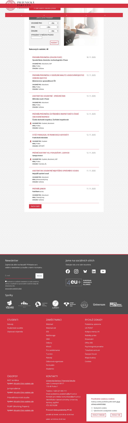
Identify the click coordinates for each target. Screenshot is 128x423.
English (121, 7)
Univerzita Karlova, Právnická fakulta (60, 399)
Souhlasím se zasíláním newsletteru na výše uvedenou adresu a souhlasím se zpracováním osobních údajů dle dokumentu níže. (22, 303)
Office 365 (89, 361)
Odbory (49, 361)
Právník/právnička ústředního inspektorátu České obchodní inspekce (55, 134)
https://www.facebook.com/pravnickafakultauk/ (68, 290)
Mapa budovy (90, 376)
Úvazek (34, 50)
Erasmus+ (109, 11)
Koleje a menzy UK (92, 350)
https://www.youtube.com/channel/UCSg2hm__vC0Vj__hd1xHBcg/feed (103, 290)
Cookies (88, 380)
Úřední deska (98, 11)
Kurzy (76, 17)
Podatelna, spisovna (93, 343)
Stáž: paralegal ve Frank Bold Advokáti (50, 154)
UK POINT (89, 347)
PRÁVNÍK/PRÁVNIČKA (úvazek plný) (47, 76)
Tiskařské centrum (92, 369)
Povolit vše (116, 415)
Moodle (75, 11)
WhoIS (48, 365)
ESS (47, 350)
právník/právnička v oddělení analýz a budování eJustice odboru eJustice (58, 95)
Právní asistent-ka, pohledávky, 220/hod (50, 171)
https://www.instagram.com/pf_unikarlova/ (76, 290)
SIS (81, 11)
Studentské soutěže (15, 347)
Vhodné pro (36, 42)
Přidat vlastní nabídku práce (45, 27)
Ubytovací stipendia (15, 350)
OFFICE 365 (66, 11)
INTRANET (88, 11)
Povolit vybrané (99, 415)
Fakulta (10, 17)
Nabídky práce (90, 354)
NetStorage (50, 354)
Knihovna (107, 4)
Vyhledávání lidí (118, 4)
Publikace (98, 4)
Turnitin (49, 373)
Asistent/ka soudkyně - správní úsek (48, 115)
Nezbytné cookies (100, 408)
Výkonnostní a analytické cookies (105, 411)
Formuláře (50, 384)
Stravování (89, 358)
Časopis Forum (91, 373)
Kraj (33, 46)
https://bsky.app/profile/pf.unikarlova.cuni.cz (85, 290)
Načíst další (35, 225)
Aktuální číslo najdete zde (24, 402)
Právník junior (39, 207)
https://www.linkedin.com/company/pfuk (94, 290)
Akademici (50, 387)
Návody (10, 343)
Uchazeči (33, 17)
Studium (55, 17)
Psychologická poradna (94, 365)
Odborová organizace (54, 380)
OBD (48, 358)
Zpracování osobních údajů (13, 307)
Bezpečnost (119, 11)
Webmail (49, 343)
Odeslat (39, 294)
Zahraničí (116, 17)
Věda (95, 17)
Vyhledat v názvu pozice (42, 53)
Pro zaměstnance (53, 369)
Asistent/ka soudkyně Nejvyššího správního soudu (55, 189)
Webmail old (51, 347)
